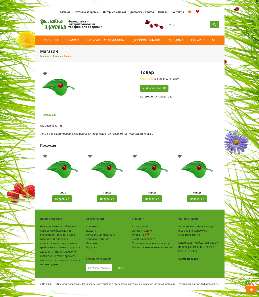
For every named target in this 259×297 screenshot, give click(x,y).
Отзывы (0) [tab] (50, 115)
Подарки (91, 247)
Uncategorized (163, 96)
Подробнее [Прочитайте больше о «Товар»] (62, 199)
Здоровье (92, 226)
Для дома (92, 243)
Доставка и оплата (143, 239)
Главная (44, 56)
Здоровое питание (97, 239)
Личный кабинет (142, 230)
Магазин (57, 56)
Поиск (120, 267)
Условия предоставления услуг (151, 243)
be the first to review (167, 78)
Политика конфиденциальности (152, 247)
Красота (91, 230)
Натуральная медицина (101, 235)
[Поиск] (214, 24)
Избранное (141, 235)
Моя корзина (140, 226)
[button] (214, 40)
